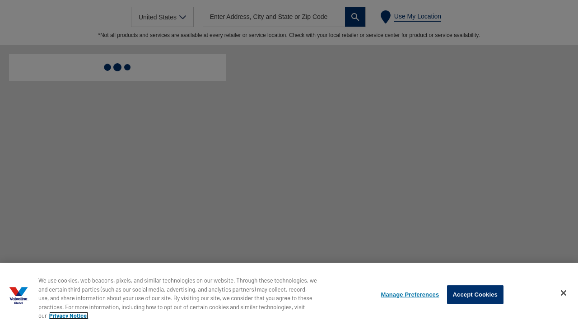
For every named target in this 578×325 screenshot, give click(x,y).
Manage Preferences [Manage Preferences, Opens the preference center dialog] (410, 294)
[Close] (563, 293)
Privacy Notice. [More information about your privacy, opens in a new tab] (69, 315)
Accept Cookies (475, 294)
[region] (289, 294)
